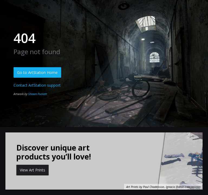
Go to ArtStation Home (37, 72)
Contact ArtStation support (37, 85)
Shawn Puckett (37, 94)
